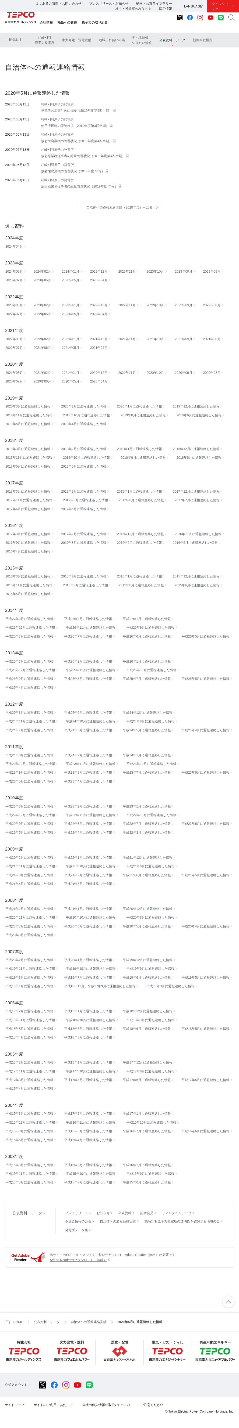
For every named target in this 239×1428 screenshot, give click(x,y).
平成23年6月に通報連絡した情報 (205, 772)
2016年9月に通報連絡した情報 (27, 543)
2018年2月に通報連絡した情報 (83, 491)
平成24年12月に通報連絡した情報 (147, 712)
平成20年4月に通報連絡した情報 (205, 926)
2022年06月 (42, 314)
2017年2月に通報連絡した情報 (83, 534)
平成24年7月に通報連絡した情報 (29, 730)
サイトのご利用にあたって (53, 1405)
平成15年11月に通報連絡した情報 (30, 1174)
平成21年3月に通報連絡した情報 (88, 884)
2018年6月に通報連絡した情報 (27, 466)
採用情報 (165, 9)
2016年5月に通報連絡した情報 (195, 543)
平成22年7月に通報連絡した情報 (147, 824)
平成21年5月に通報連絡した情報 (205, 875)
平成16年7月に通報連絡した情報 (147, 1131)
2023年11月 (127, 271)
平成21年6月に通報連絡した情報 (147, 875)
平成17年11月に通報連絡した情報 (30, 1071)
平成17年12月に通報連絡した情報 (147, 1062)
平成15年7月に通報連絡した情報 (88, 1182)
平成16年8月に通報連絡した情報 (88, 1131)
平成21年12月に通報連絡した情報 (147, 857)
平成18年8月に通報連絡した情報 (29, 1029)
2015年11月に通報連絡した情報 (28, 585)
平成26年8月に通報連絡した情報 (29, 636)
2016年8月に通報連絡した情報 (83, 543)
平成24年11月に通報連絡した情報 (30, 721)
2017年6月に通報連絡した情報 (27, 509)
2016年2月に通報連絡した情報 (83, 576)
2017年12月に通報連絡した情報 (196, 491)
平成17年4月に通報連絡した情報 (29, 1088)
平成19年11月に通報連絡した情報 (30, 968)
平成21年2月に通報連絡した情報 (29, 909)
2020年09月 (183, 373)
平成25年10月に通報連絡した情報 (151, 670)
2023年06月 (42, 280)
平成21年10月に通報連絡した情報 (91, 866)
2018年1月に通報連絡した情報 (139, 491)
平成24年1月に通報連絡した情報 (147, 755)
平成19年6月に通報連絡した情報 (147, 977)
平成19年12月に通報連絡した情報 (147, 960)
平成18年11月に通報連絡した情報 (30, 1020)
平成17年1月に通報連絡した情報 (147, 1113)
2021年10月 (155, 339)
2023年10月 (155, 271)
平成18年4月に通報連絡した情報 (29, 1037)
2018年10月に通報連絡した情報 (86, 457)
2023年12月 (99, 271)
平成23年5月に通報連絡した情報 (29, 781)
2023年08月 (212, 271)
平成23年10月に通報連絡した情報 (151, 764)
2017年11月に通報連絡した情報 (28, 500)
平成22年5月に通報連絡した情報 (29, 832)
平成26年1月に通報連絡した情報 (147, 661)
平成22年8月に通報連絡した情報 (88, 824)
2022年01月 (70, 339)
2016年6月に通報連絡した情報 (139, 543)
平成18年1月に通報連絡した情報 (88, 1062)
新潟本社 (14, 40)
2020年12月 (99, 373)
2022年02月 (42, 339)
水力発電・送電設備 (76, 40)
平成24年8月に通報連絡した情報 (150, 721)
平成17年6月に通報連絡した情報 (147, 1080)
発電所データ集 (76, 1230)
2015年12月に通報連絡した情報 (196, 576)
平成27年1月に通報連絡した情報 (147, 619)
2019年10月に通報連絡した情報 (86, 415)
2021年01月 (70, 373)
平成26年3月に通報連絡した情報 (29, 661)
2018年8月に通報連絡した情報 (198, 457)
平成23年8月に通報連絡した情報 (88, 772)
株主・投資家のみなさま (133, 9)
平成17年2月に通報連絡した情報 (88, 1113)
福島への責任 (67, 22)
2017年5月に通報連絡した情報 (83, 509)
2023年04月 (99, 280)
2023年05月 (70, 280)
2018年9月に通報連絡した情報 (143, 457)
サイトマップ (14, 1405)
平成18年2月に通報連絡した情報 (29, 1062)
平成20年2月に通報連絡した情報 (29, 960)
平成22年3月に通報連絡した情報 (147, 832)
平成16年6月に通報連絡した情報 (205, 1131)
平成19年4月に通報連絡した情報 (29, 986)
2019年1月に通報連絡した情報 (139, 449)
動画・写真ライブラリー (154, 3)
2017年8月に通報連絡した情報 (141, 500)
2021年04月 (99, 348)
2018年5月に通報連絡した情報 (83, 466)
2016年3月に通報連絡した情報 (27, 576)
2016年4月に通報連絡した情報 (27, 551)
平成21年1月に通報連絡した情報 (88, 909)
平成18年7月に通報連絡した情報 (88, 1029)
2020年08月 (212, 373)
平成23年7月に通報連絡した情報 (147, 772)
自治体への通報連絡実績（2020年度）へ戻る (119, 207)
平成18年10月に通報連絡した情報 (91, 1020)
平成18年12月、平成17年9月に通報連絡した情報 (100, 986)
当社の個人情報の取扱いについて (106, 1405)
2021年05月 (70, 348)
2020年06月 (42, 381)
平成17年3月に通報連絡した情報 (29, 1113)
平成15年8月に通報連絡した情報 (29, 1182)
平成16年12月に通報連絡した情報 (30, 1122)
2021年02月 (42, 373)
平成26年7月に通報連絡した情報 (88, 636)
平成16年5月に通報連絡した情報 (29, 1140)
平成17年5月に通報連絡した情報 (205, 1080)
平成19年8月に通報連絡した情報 (29, 977)
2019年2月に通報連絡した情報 (83, 449)
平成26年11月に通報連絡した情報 (91, 627)
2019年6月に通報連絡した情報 (198, 415)
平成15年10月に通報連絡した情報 (91, 1174)
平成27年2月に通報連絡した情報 (88, 619)
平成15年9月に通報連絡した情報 (150, 1174)
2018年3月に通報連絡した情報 (27, 491)
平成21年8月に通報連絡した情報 (29, 875)
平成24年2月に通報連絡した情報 (88, 755)
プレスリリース (76, 1213)
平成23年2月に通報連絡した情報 (88, 806)
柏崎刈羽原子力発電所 (44, 40)
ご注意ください (152, 1405)
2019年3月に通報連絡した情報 (27, 449)
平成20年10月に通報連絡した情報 (91, 917)
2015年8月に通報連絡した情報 (141, 585)
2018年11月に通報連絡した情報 (28, 457)
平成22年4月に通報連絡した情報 (88, 832)
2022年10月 (155, 305)
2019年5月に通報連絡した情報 (27, 424)
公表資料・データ (172, 40)
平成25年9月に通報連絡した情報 (29, 679)
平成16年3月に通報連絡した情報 (29, 1165)
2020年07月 (14, 381)
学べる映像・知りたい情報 (142, 40)
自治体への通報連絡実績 (118, 1221)
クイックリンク (220, 6)
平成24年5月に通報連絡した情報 (147, 730)
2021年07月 (14, 348)
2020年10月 (155, 373)
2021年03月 (14, 373)
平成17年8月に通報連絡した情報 (29, 1080)
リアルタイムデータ (176, 1213)
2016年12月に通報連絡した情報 (140, 534)
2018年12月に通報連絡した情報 (196, 449)
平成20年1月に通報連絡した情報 (88, 960)
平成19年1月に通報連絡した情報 (88, 1011)
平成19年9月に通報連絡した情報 (150, 968)
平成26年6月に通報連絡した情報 (147, 636)
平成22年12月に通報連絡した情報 (30, 815)
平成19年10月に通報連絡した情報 (91, 968)
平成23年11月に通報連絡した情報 (91, 764)
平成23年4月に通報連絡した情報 (88, 781)
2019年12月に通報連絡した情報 (196, 406)
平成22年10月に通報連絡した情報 (151, 815)
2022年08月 (212, 305)
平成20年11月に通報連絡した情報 (30, 917)
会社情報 (46, 22)
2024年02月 (42, 271)
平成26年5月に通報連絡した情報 (205, 636)
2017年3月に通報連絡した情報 (27, 534)
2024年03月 (14, 271)
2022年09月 (183, 305)
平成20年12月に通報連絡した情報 (147, 909)
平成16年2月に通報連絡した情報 (88, 1165)
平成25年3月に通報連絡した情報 (29, 712)
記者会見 (146, 1213)
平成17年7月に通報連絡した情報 (88, 1080)
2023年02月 (42, 305)
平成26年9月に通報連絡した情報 (150, 627)
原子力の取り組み (95, 22)
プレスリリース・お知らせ (108, 3)
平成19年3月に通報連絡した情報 (170, 986)
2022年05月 (70, 314)
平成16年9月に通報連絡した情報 (29, 1131)
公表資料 (124, 1213)
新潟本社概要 (202, 40)
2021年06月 (42, 348)
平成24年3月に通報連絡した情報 (29, 755)
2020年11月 (127, 373)
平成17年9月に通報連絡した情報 (150, 1071)
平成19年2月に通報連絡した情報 (29, 1011)
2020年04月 (99, 381)
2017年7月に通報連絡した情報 (197, 500)
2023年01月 (70, 305)
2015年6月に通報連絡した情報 (197, 585)
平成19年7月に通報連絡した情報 (88, 977)
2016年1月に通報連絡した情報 (139, 576)
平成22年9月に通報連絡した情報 (29, 824)
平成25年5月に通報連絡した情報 (205, 679)
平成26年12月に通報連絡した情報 (30, 627)
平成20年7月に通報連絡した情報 (29, 926)
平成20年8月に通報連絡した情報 (150, 917)
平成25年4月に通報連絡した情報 (29, 687)
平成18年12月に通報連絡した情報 (147, 1011)
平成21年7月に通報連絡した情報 (88, 875)
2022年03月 (14, 339)
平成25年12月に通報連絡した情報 (30, 670)
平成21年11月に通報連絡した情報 (30, 866)
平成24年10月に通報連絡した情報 (91, 721)
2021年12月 (99, 339)
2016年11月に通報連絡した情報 (198, 534)
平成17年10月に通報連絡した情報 (91, 1071)
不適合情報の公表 (78, 1221)
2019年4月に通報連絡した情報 (83, 424)
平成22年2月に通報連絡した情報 (29, 857)
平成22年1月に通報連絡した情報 (88, 857)
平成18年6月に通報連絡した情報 (147, 1029)
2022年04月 (99, 314)
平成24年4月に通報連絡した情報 (205, 730)
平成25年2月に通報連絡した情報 (88, 712)
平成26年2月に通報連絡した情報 (88, 661)
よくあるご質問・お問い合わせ (58, 3)
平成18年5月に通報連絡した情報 (205, 1029)
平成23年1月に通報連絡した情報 (147, 806)
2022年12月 (99, 305)
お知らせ (103, 1213)
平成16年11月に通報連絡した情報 (91, 1122)
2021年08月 (212, 339)
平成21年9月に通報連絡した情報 (150, 866)
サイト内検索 (231, 17)
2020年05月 (70, 381)
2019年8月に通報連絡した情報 (143, 415)
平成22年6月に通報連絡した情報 (205, 824)
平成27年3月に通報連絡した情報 (29, 619)
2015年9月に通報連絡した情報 (85, 585)
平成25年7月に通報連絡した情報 (147, 679)
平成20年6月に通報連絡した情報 (88, 926)
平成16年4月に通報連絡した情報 (88, 1140)
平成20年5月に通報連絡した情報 (147, 926)
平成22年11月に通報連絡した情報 (91, 815)
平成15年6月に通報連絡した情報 (147, 1182)
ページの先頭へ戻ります (228, 1302)
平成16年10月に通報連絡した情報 (151, 1122)
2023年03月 (14, 305)
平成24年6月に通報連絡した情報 (88, 730)
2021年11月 (127, 339)
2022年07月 (14, 314)
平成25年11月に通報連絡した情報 (91, 670)
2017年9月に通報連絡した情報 (85, 500)
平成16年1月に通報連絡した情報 (147, 1165)
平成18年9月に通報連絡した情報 (150, 1020)
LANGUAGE (193, 6)
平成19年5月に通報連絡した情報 (205, 977)
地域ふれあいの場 (112, 40)
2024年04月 (14, 246)
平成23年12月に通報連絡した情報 (30, 764)
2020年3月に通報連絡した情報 (27, 406)
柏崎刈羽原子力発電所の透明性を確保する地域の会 (182, 1221)
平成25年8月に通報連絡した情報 (88, 679)
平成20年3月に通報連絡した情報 (29, 935)
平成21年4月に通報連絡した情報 (29, 884)
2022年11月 (127, 305)
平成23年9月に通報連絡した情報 (29, 772)
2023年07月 (14, 280)
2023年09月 (183, 271)
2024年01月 (70, 271)
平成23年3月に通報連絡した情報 (29, 806)
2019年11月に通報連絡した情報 (28, 415)
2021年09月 (183, 339)
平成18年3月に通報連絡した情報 (88, 1037)
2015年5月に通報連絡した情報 (27, 594)
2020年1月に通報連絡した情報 (139, 406)
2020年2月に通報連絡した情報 (83, 406)
